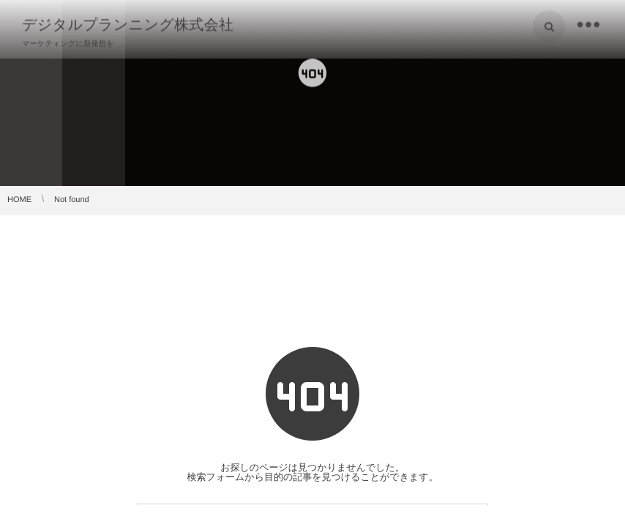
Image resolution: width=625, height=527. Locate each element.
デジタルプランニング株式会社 (127, 24)
